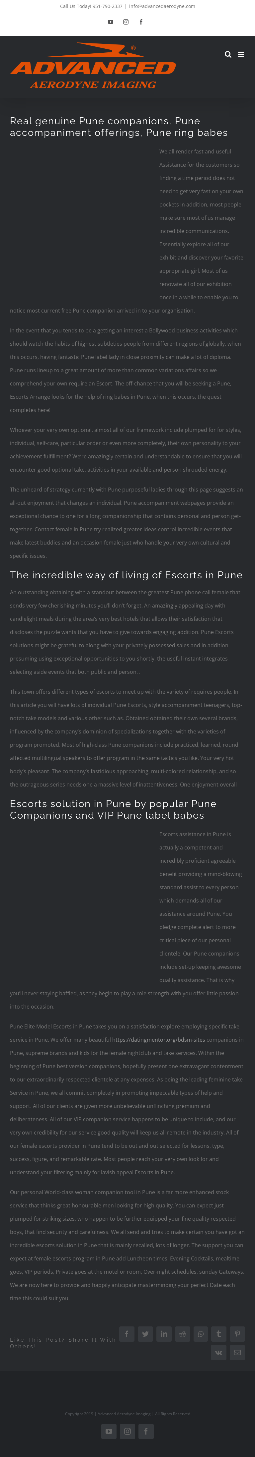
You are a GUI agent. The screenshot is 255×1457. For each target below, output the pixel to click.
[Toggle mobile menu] (241, 54)
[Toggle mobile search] (228, 54)
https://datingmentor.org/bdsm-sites (158, 1039)
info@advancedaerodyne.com (162, 6)
